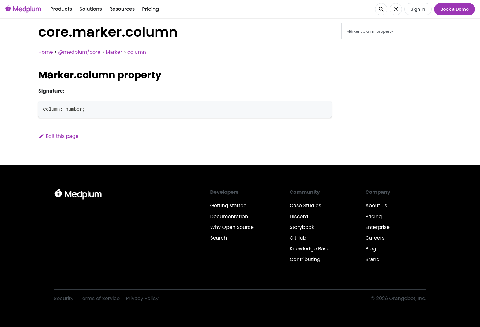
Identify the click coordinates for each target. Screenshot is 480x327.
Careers (375, 237)
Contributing (305, 259)
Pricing (150, 9)
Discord (299, 216)
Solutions (90, 9)
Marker (114, 52)
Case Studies (305, 205)
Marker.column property (370, 31)
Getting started (228, 205)
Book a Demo (455, 9)
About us (376, 205)
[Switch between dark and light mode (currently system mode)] (396, 9)
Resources (122, 9)
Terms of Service (100, 298)
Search (218, 237)
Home (45, 52)
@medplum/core (79, 52)
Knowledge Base (310, 248)
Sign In (418, 9)
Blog (371, 248)
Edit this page (58, 136)
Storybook (302, 227)
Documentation (229, 216)
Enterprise (378, 227)
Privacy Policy (142, 298)
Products (61, 9)
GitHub (298, 237)
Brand (373, 259)
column (136, 52)
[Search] (381, 9)
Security (63, 298)
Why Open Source (231, 227)
